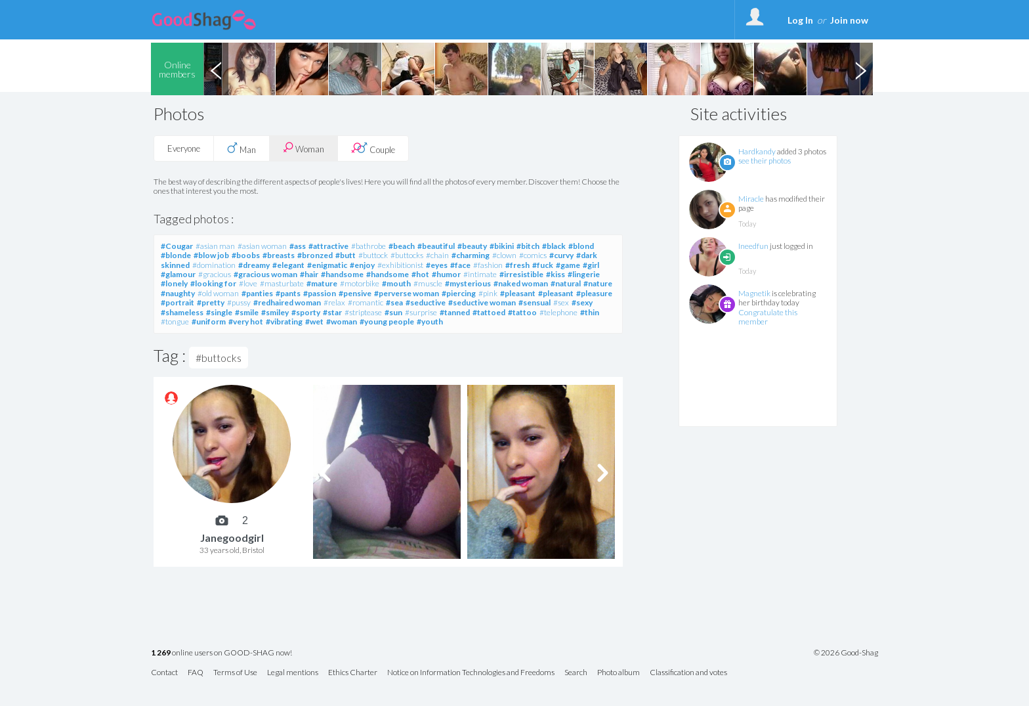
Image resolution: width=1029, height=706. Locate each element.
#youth (430, 321)
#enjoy (362, 265)
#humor (446, 274)
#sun (393, 312)
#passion (319, 293)
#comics (533, 255)
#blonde (176, 255)
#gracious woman (265, 274)
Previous (215, 69)
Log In (800, 20)
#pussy (239, 302)
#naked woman (521, 283)
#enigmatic (327, 265)
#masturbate (282, 283)
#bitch (527, 246)
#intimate (480, 274)
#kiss (555, 274)
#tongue (175, 321)
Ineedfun (753, 246)
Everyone (183, 148)
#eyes (437, 265)
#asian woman (262, 246)
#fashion (488, 265)
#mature (321, 283)
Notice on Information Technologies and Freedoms (471, 673)
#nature (597, 283)
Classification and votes (688, 673)
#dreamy (254, 265)
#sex (561, 302)
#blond (581, 246)
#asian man (215, 246)
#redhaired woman (287, 302)
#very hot (245, 321)
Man (241, 148)
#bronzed (315, 255)
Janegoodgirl (232, 537)
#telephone (558, 312)
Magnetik (754, 293)
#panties (257, 293)
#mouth (396, 283)
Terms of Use (235, 673)
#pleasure (594, 293)
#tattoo (522, 312)
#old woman (218, 293)
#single (219, 312)
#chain (437, 255)
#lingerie (584, 274)
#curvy (561, 255)
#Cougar (177, 246)
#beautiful (436, 246)
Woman (303, 148)
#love (248, 283)
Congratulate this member (767, 316)
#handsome (342, 274)
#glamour (178, 274)
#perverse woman (406, 293)
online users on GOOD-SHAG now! (221, 653)
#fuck (542, 265)
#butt (345, 255)
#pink (487, 293)
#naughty (178, 293)
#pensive (355, 293)
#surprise (421, 312)
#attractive (328, 246)
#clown (504, 255)
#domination (214, 265)
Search (575, 673)
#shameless (182, 312)
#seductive (426, 302)
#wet (314, 321)
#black (554, 246)
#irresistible (521, 274)
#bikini (502, 246)
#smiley (275, 312)
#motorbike (359, 283)
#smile (247, 312)
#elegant (288, 265)
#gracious (214, 274)
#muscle (427, 283)
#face (460, 265)
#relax (334, 302)
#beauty (472, 246)
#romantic (365, 302)
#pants (288, 293)
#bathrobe (368, 246)
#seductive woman (482, 302)
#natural (566, 283)
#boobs (246, 255)
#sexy (582, 302)
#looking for (213, 283)
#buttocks (406, 255)
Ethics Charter (352, 673)
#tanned (455, 312)
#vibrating (284, 321)
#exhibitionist (400, 265)
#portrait (177, 302)
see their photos (764, 160)
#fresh (517, 265)
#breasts (278, 255)
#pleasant (518, 293)
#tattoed (488, 312)
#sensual (534, 302)
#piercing (459, 293)
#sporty (305, 312)
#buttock (373, 255)
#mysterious (468, 283)
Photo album (618, 673)
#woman (341, 321)
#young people (387, 321)
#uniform (209, 321)
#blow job (211, 255)
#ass (297, 246)
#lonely (174, 283)
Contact (164, 673)
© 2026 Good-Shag (846, 653)
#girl (591, 265)
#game (568, 265)
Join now (849, 20)
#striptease (363, 312)
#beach (401, 246)
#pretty (210, 302)
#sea (394, 302)
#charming (471, 255)
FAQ (195, 673)
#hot (420, 274)
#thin (589, 312)
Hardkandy (757, 151)
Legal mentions (292, 673)
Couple (373, 148)
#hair (309, 274)
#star (332, 312)
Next (860, 69)
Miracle (751, 199)
